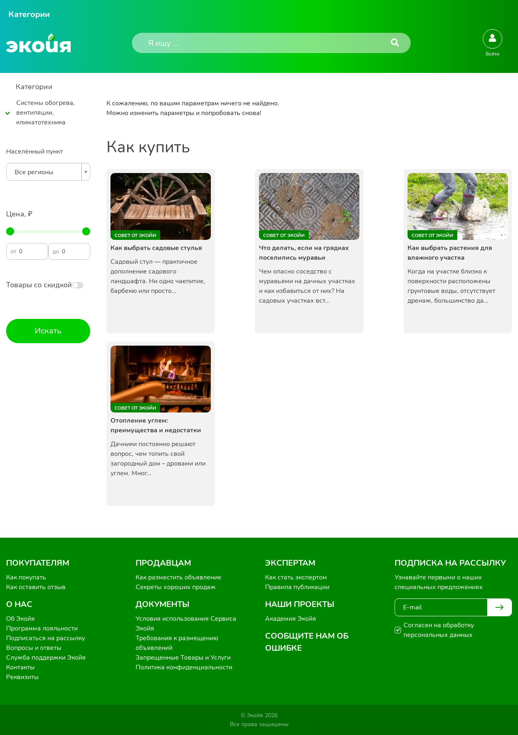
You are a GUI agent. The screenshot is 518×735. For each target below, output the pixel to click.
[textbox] (46, 172)
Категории (29, 14)
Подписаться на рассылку (45, 638)
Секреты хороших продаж (176, 587)
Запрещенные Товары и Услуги (183, 657)
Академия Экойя (290, 618)
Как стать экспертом (296, 577)
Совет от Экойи (135, 235)
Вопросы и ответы (34, 647)
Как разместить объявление (178, 577)
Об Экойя (20, 618)
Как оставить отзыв (36, 587)
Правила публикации (297, 587)
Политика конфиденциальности (184, 667)
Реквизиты (22, 677)
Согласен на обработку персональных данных (438, 630)
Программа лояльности (42, 628)
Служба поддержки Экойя (46, 657)
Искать (48, 330)
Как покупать (26, 577)
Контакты (20, 667)
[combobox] (48, 172)
